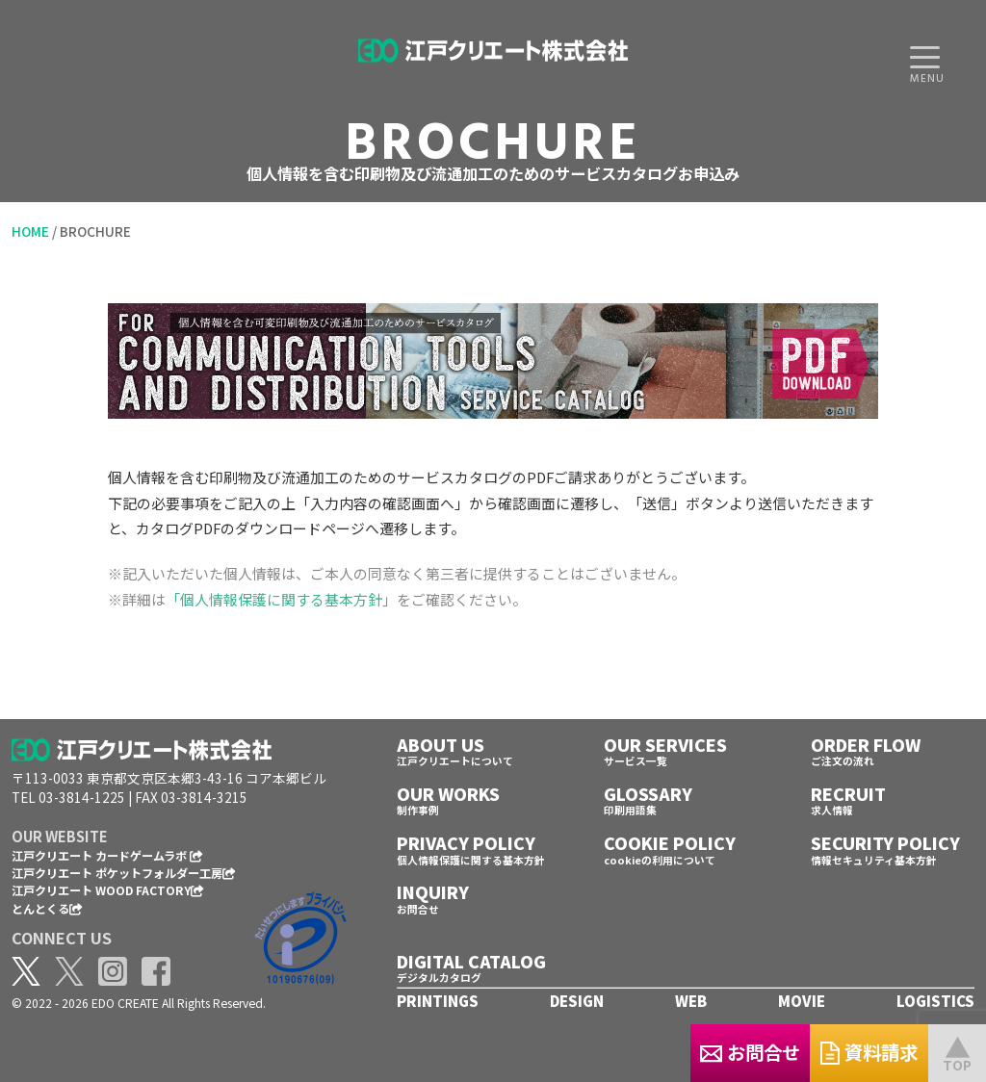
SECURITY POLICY (885, 843)
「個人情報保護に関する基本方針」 (281, 599)
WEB (691, 1001)
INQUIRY (433, 892)
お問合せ (639, 1052)
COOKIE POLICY (670, 843)
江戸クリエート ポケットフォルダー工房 (124, 872)
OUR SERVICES (665, 745)
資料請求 (832, 1052)
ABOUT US (440, 745)
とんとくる (47, 908)
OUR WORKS (448, 794)
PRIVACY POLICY (466, 843)
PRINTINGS (438, 1001)
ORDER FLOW (866, 745)
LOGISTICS (935, 1001)
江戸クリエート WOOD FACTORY (108, 890)
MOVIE (801, 1001)
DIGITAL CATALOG (471, 961)
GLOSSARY (648, 794)
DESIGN (577, 1001)
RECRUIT (848, 794)
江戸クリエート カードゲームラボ (107, 855)
